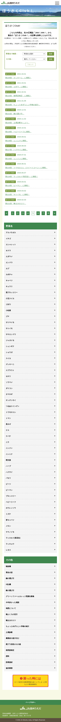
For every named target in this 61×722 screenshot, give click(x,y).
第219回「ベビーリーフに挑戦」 (18, 132)
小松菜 (8, 310)
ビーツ (8, 484)
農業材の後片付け (12, 638)
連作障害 (9, 668)
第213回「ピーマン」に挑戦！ (17, 185)
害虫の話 (9, 572)
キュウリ (9, 286)
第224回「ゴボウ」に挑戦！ (16, 87)
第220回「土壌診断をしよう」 (17, 123)
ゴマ (7, 316)
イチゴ (8, 239)
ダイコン (9, 388)
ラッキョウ (10, 544)
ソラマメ (9, 382)
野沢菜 (8, 460)
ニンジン (9, 448)
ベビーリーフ (11, 502)
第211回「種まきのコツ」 (15, 203)
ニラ (7, 442)
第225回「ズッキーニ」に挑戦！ (18, 78)
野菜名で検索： (12, 54)
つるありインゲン (12, 406)
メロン (8, 526)
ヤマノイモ (10, 532)
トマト (8, 418)
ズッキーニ (10, 364)
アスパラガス (11, 232)
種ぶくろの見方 (12, 614)
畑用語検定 (10, 650)
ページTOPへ (30, 702)
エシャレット (11, 244)
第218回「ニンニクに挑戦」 (16, 141)
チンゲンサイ (11, 400)
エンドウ (9, 262)
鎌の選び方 (10, 578)
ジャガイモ (10, 340)
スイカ (8, 358)
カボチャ (9, 274)
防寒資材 (9, 662)
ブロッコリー (11, 496)
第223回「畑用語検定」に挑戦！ (18, 96)
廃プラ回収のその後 (13, 644)
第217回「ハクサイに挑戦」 (16, 150)
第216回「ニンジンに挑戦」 (16, 159)
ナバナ (8, 436)
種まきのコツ (11, 620)
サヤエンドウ (11, 334)
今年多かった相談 (12, 602)
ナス (7, 430)
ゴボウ (8, 304)
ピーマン (9, 490)
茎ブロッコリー (12, 292)
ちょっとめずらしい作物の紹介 (17, 626)
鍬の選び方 (10, 590)
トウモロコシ (11, 412)
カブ (7, 268)
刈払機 (8, 584)
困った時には (30, 681)
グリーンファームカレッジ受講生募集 (20, 596)
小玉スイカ (10, 298)
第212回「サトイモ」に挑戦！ (17, 194)
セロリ (8, 376)
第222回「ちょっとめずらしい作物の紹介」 (22, 105)
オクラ (8, 250)
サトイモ (9, 328)
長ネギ (8, 424)
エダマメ (9, 256)
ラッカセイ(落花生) (13, 538)
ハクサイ (9, 472)
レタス (8, 550)
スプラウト (10, 370)
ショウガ (9, 352)
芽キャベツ (10, 520)
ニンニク (9, 454)
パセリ (8, 478)
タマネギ (9, 394)
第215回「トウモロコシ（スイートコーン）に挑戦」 (26, 168)
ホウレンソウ (11, 508)
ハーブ (8, 466)
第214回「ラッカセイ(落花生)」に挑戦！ (21, 177)
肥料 (7, 656)
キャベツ (9, 280)
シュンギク (10, 346)
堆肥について (11, 608)
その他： (9, 59)
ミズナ (8, 514)
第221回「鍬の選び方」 (14, 114)
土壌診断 (9, 632)
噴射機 (8, 566)
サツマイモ (10, 322)
